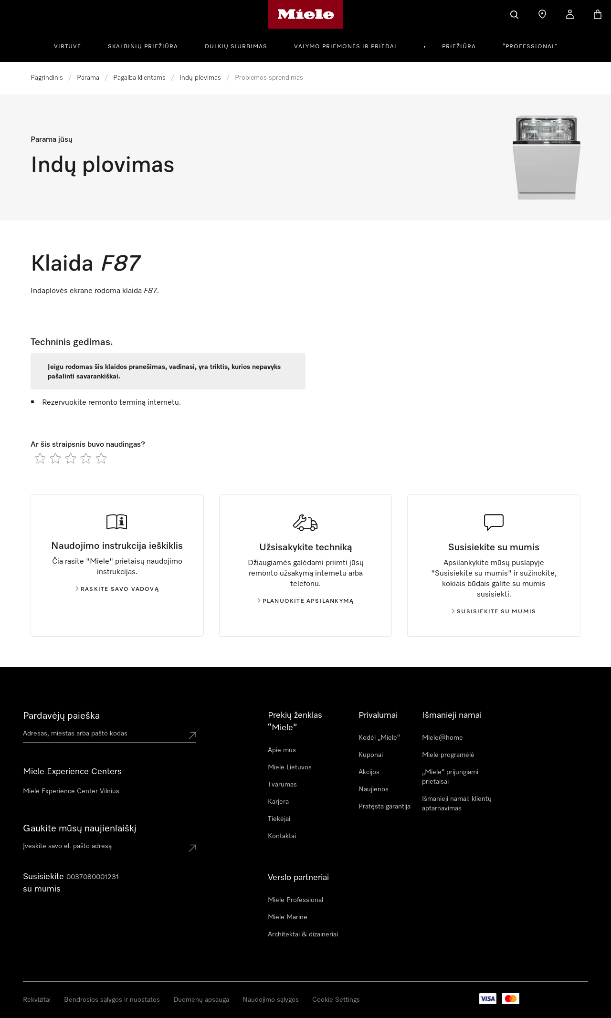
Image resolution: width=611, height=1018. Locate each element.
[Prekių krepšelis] (597, 14)
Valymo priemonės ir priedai (345, 47)
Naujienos (373, 789)
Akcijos (368, 772)
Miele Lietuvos (290, 767)
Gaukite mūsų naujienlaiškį (80, 828)
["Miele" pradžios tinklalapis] (305, 14)
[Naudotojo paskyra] (570, 14)
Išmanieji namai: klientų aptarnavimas (457, 804)
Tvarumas (282, 784)
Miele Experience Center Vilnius (71, 791)
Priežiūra (459, 47)
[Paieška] (514, 14)
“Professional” (530, 47)
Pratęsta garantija (384, 806)
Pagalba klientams (139, 77)
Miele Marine (287, 917)
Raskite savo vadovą (117, 589)
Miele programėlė (448, 755)
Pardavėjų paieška (61, 716)
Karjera (278, 801)
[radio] (40, 458)
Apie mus (282, 750)
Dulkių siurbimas (236, 47)
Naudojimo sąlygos (270, 1000)
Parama (88, 77)
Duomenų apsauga (201, 1000)
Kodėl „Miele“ (379, 738)
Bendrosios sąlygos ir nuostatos (112, 1000)
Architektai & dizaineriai (303, 934)
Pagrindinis (47, 77)
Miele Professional (295, 900)
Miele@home (442, 738)
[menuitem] (73, 45)
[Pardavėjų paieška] (542, 14)
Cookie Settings (336, 1000)
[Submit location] (192, 735)
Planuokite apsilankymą (305, 601)
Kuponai (370, 755)
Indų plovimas (200, 77)
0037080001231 (92, 877)
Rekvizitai (37, 1000)
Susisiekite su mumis (494, 612)
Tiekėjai (279, 819)
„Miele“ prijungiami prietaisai (450, 777)
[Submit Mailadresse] (192, 848)
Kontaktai (282, 836)
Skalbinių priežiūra (143, 47)
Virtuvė (67, 47)
